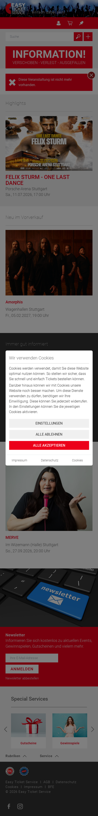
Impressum (19, 460)
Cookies (77, 460)
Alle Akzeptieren (49, 445)
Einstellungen (49, 423)
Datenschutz (49, 460)
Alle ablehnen (49, 434)
